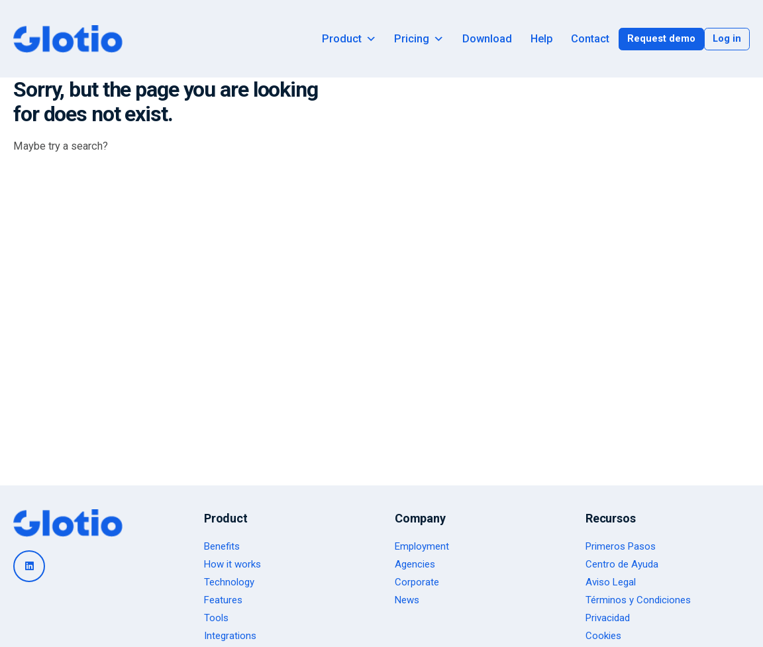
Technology (229, 582)
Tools (216, 618)
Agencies (415, 564)
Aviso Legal (610, 582)
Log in (727, 38)
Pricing (419, 39)
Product (349, 39)
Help (542, 39)
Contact (590, 39)
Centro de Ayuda (621, 564)
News (407, 600)
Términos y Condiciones (638, 600)
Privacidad (607, 618)
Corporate (417, 582)
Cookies (603, 636)
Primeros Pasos (620, 546)
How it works (232, 564)
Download (487, 39)
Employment (422, 546)
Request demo (661, 38)
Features (223, 600)
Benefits (222, 546)
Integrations (230, 636)
